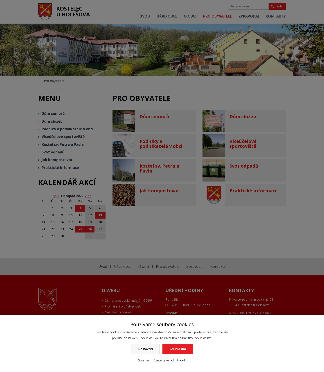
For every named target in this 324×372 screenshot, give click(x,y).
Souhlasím (177, 349)
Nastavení (145, 349)
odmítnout (177, 360)
